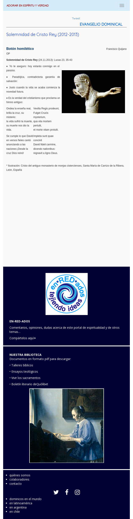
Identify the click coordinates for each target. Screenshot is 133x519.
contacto (15, 484)
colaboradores (19, 479)
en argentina (18, 507)
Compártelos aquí (22, 338)
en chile (14, 512)
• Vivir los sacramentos (24, 378)
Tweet (76, 18)
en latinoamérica (20, 503)
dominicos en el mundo (25, 499)
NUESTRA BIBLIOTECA (25, 355)
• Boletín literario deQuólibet (28, 384)
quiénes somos (19, 475)
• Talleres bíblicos (21, 365)
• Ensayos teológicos (23, 371)
